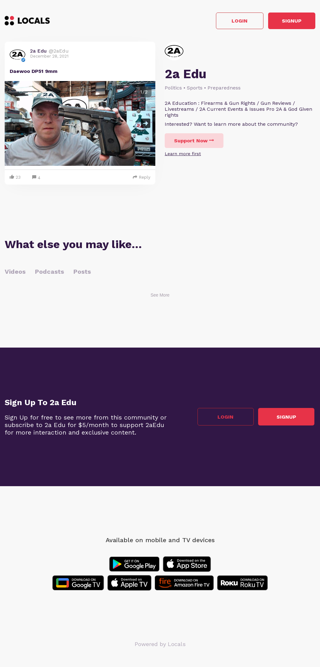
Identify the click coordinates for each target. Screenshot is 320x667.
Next (145, 124)
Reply (141, 178)
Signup (287, 21)
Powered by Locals (160, 645)
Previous (14, 124)
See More (160, 295)
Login (226, 21)
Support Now (194, 142)
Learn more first (183, 154)
